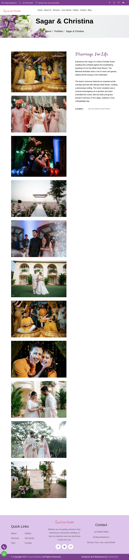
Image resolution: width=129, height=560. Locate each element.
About (13, 533)
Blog (89, 10)
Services (56, 10)
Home (40, 10)
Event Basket (35, 557)
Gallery (76, 10)
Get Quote (29, 538)
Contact (83, 10)
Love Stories (66, 10)
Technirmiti (113, 557)
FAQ (13, 543)
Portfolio (58, 31)
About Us (47, 10)
